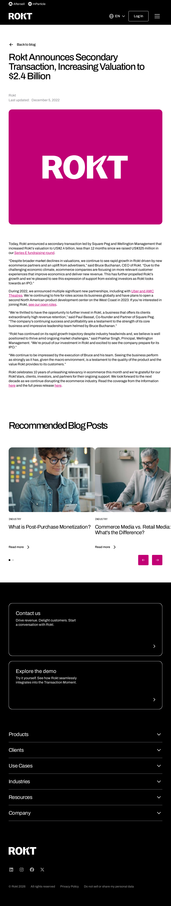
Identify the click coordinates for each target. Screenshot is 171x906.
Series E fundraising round (34, 253)
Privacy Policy (69, 886)
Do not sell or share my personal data (109, 886)
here (12, 385)
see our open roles (42, 304)
